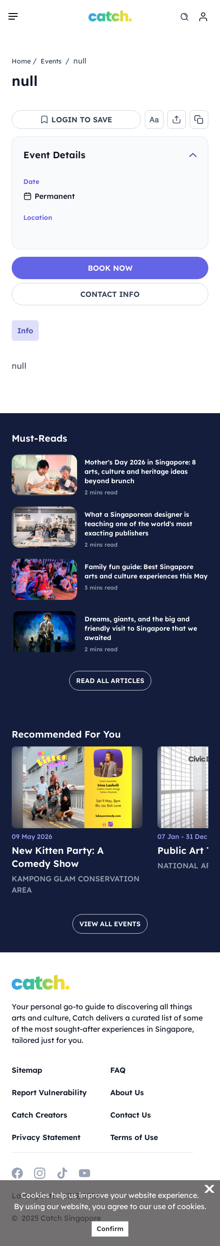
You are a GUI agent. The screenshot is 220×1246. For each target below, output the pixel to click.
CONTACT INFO (110, 294)
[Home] (110, 15)
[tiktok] (62, 1173)
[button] (76, 119)
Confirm (110, 1229)
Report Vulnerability (49, 1092)
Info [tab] (25, 330)
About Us (127, 1092)
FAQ (118, 1070)
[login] (203, 16)
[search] (184, 16)
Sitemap (27, 1070)
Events (51, 61)
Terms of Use (134, 1137)
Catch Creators (39, 1114)
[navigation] (13, 16)
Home (21, 61)
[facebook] (17, 1173)
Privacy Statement (46, 1137)
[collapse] (193, 155)
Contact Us (130, 1114)
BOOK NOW (110, 268)
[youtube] (84, 1173)
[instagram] (39, 1173)
